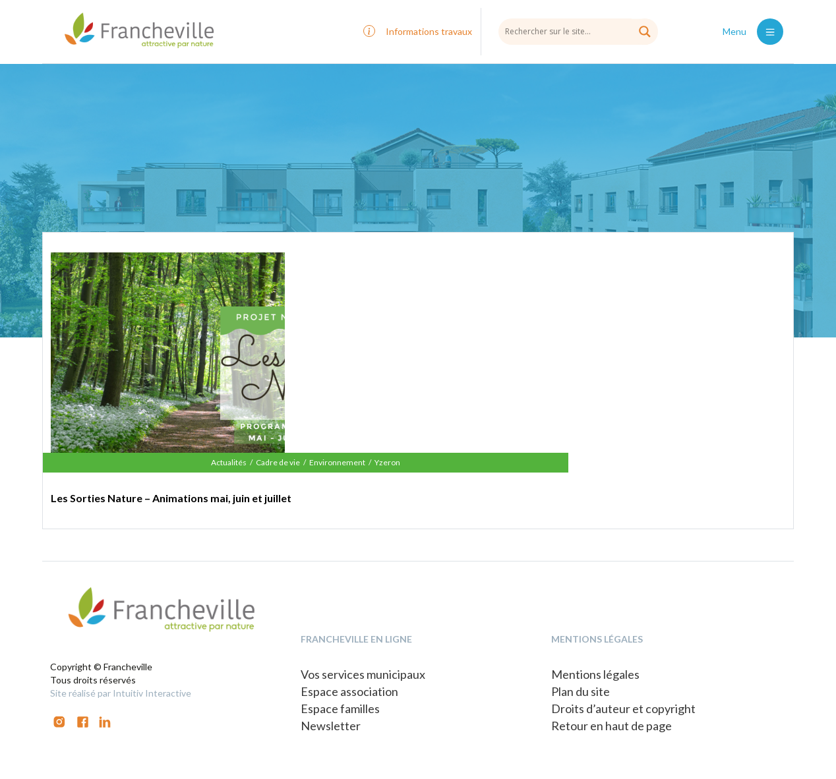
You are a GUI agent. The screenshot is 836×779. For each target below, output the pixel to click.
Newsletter (331, 725)
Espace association (349, 691)
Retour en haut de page (611, 725)
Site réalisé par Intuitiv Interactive (120, 693)
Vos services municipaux (363, 674)
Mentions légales (595, 674)
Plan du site (580, 691)
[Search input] (578, 31)
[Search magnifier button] (645, 31)
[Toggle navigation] (770, 31)
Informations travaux (429, 31)
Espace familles (340, 708)
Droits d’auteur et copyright (623, 708)
